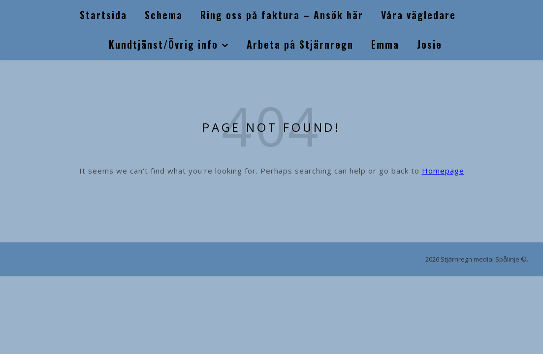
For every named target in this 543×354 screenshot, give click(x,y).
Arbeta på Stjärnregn (300, 44)
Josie (429, 44)
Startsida (103, 14)
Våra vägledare (418, 14)
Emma (385, 44)
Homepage (443, 171)
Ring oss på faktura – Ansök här (281, 14)
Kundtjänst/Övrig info (163, 44)
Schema (164, 14)
